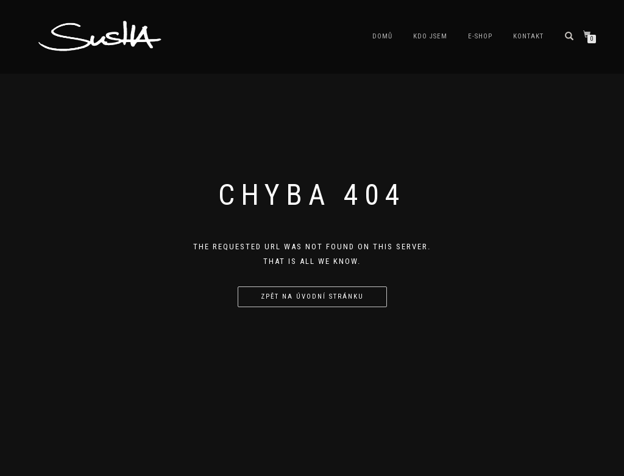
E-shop (480, 36)
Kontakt (528, 36)
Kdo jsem (430, 36)
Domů (382, 36)
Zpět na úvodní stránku (312, 296)
